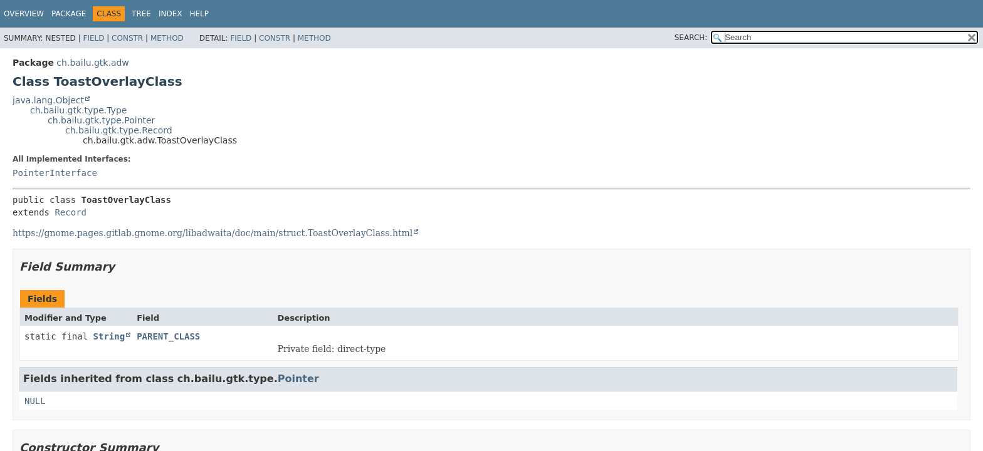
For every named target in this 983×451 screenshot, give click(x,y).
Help (199, 13)
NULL (35, 401)
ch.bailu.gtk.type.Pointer (101, 120)
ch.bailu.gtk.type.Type (78, 110)
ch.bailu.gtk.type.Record (118, 130)
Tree (141, 13)
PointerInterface (55, 173)
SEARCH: (691, 37)
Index (170, 13)
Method (167, 38)
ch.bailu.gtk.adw (92, 63)
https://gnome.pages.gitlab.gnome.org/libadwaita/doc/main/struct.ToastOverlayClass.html (213, 233)
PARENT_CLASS (168, 336)
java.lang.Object (48, 100)
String (109, 336)
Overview (24, 13)
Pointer (298, 379)
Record (71, 212)
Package (68, 13)
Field (93, 38)
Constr (127, 38)
